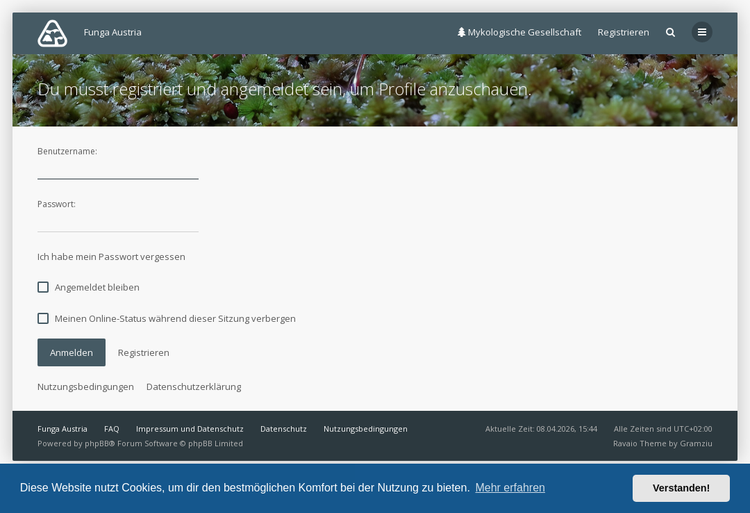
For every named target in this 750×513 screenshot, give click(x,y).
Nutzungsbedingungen (86, 386)
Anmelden (71, 352)
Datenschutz (283, 428)
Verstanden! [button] (681, 488)
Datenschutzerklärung (194, 386)
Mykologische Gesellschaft (519, 32)
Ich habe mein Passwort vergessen (111, 256)
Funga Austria (63, 428)
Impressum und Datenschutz (190, 428)
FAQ (111, 428)
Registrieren (623, 32)
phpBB (97, 443)
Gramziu (696, 443)
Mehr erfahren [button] (510, 488)
